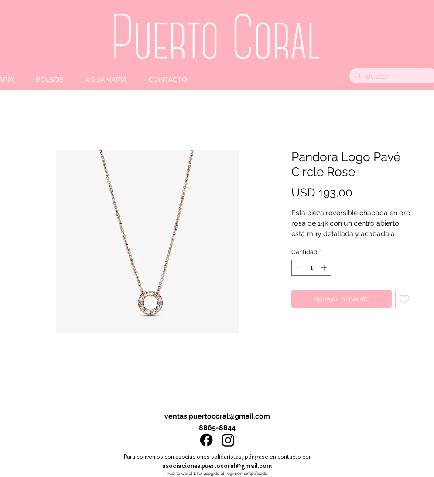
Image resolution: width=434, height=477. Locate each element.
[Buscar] (392, 76)
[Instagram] (228, 440)
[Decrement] (298, 267)
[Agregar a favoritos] (404, 299)
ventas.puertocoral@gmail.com (217, 416)
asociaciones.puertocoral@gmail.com (217, 466)
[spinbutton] (311, 267)
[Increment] (324, 267)
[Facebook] (206, 440)
